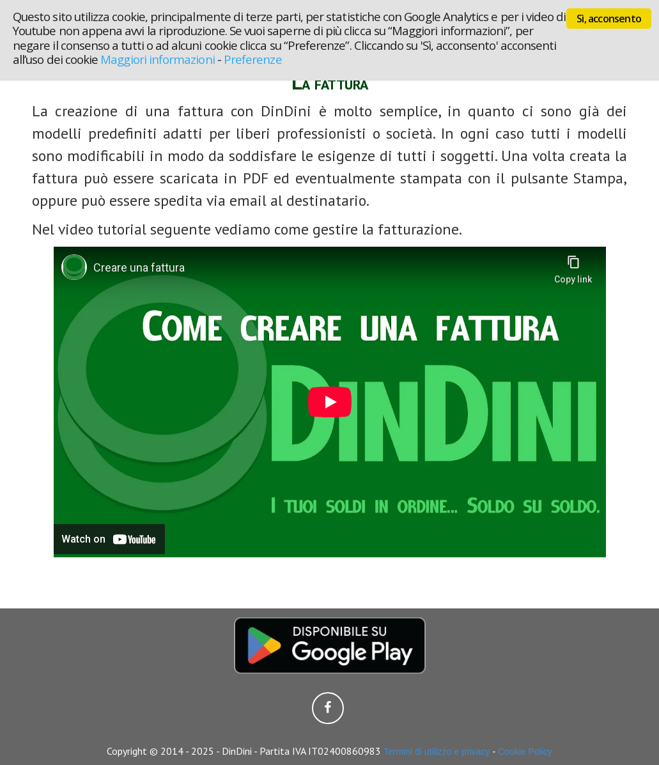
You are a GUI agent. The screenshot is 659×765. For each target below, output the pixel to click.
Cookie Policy (525, 751)
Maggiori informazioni (157, 59)
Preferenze (253, 59)
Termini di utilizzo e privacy (437, 751)
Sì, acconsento (609, 19)
